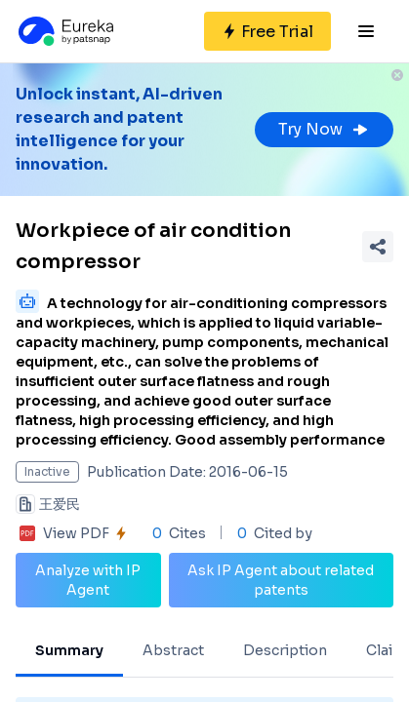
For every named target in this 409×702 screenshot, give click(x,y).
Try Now (324, 129)
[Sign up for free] (267, 31)
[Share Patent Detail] (377, 246)
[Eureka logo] (64, 31)
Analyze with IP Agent (88, 580)
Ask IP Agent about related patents (280, 580)
